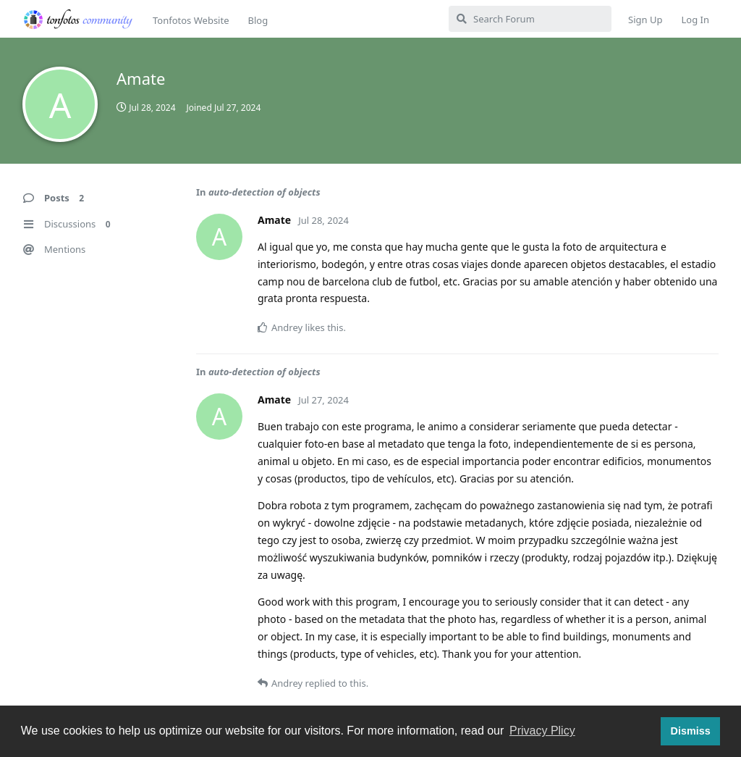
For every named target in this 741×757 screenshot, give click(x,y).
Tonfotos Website (191, 20)
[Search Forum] (530, 19)
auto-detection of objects (264, 191)
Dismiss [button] (690, 731)
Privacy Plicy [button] (542, 730)
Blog (257, 20)
